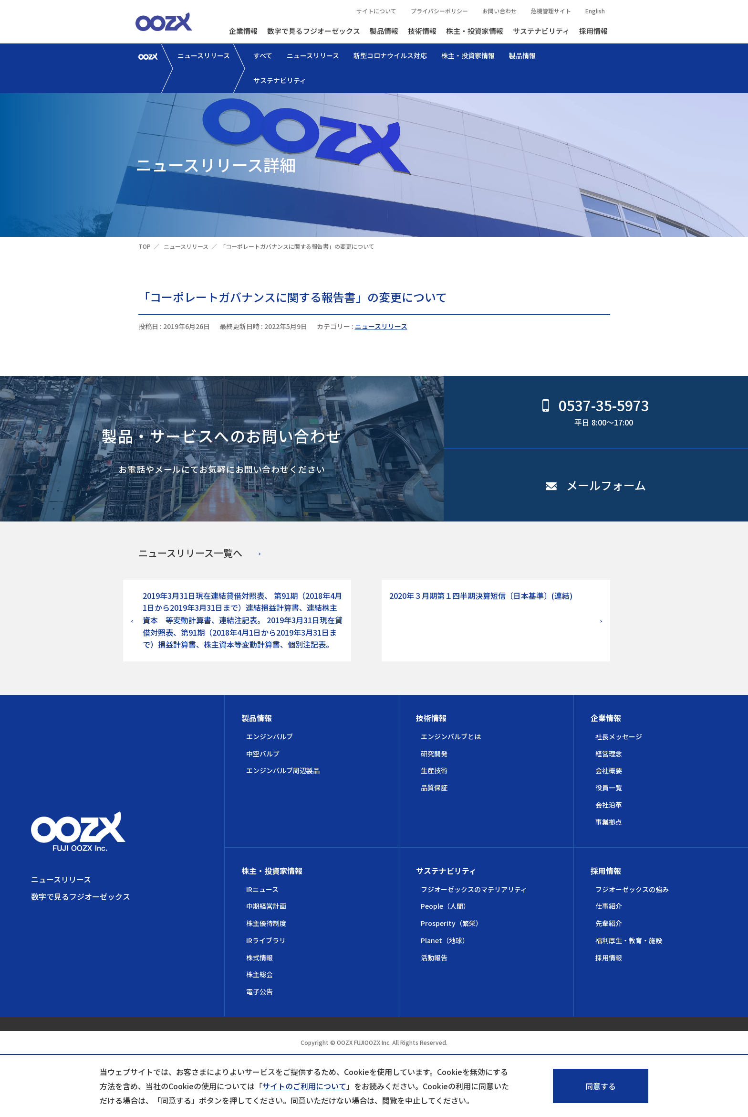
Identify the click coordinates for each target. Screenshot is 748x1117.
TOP (144, 246)
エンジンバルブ (269, 736)
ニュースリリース (203, 55)
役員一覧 (608, 787)
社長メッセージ (618, 736)
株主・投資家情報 (474, 31)
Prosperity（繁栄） (451, 923)
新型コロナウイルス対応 (390, 55)
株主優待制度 (266, 923)
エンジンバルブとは (451, 736)
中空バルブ (263, 753)
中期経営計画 (266, 906)
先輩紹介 (608, 923)
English (595, 11)
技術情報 (422, 31)
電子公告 (259, 991)
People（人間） (445, 906)
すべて (262, 55)
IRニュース (262, 889)
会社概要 (608, 770)
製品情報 (384, 31)
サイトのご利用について (304, 1086)
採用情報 (593, 31)
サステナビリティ (541, 31)
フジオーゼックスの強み (632, 889)
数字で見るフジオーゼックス (313, 31)
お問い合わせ (499, 11)
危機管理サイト (551, 11)
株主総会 (259, 974)
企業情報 (243, 31)
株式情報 (259, 957)
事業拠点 (608, 822)
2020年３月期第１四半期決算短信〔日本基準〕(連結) (480, 595)
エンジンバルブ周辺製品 (283, 770)
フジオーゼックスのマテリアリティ (474, 889)
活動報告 (434, 957)
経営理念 (608, 753)
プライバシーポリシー (439, 11)
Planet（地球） (445, 940)
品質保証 (434, 787)
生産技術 (434, 770)
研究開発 (434, 753)
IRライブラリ (266, 940)
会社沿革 (608, 804)
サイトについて (376, 11)
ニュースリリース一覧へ (190, 553)
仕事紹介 (608, 906)
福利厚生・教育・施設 (628, 940)
